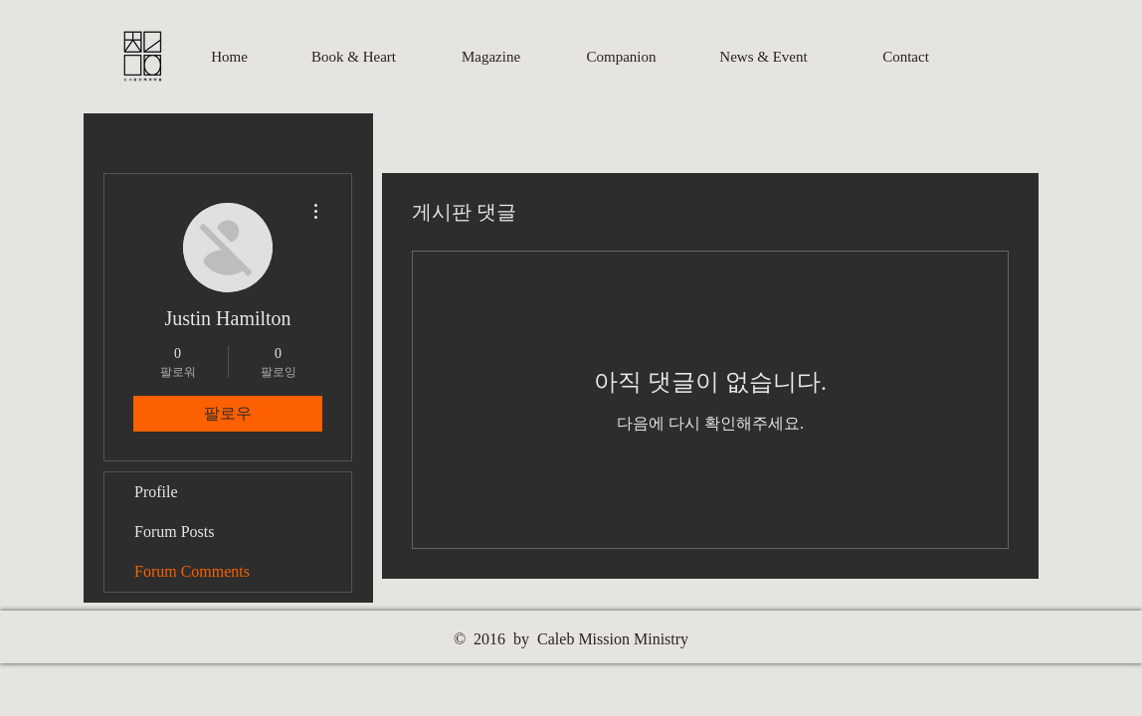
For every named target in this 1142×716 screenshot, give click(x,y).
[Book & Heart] (354, 57)
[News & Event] (763, 57)
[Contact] (906, 57)
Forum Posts (174, 531)
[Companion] (621, 57)
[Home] (229, 57)
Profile (156, 491)
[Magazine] (491, 57)
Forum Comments (192, 571)
